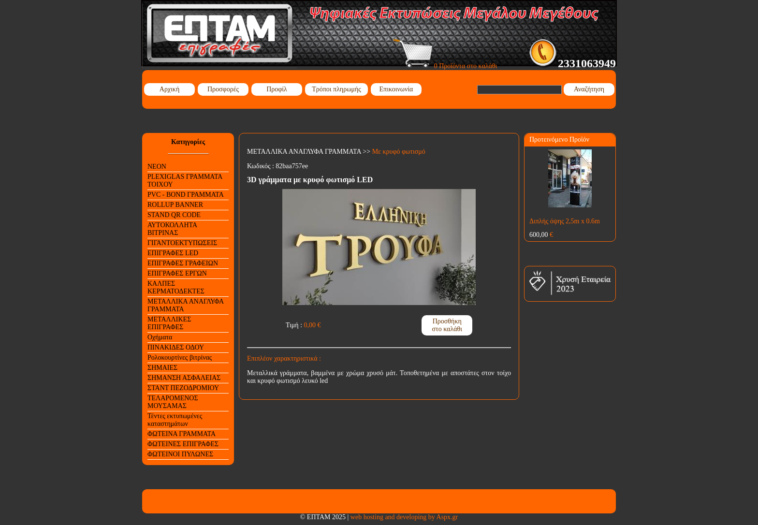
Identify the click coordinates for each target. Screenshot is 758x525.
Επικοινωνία (396, 89)
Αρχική (169, 89)
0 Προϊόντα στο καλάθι (445, 66)
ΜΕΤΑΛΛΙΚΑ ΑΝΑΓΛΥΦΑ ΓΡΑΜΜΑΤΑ (185, 305)
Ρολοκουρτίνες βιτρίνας (179, 357)
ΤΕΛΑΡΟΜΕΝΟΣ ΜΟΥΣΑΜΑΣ (172, 401)
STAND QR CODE (174, 215)
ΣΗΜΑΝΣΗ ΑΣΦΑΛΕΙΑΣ (183, 377)
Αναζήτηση (589, 89)
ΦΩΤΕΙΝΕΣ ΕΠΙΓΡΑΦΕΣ (183, 444)
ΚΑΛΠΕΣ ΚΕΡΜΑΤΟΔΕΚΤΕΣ (175, 287)
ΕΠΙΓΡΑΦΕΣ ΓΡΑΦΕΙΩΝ (182, 263)
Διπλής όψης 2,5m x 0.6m (564, 221)
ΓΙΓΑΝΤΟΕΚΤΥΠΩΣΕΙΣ (182, 243)
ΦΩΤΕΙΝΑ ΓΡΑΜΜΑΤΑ (181, 434)
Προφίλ (276, 89)
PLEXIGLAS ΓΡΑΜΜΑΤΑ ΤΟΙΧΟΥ (184, 180)
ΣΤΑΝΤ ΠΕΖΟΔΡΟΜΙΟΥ (183, 388)
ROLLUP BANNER (175, 204)
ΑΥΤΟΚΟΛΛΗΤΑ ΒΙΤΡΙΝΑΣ (172, 228)
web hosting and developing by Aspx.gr (404, 517)
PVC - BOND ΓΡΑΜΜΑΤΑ (185, 194)
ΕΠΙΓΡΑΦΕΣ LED (172, 253)
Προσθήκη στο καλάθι (447, 325)
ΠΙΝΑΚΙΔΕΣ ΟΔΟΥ (175, 347)
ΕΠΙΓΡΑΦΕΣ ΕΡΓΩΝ (177, 273)
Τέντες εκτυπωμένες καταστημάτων (174, 419)
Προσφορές (223, 89)
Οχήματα (159, 337)
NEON (156, 166)
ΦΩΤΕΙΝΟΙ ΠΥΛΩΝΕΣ (180, 454)
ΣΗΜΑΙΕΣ (162, 367)
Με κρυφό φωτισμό (398, 151)
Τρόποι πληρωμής (336, 89)
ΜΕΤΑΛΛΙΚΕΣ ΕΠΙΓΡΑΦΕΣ (169, 323)
